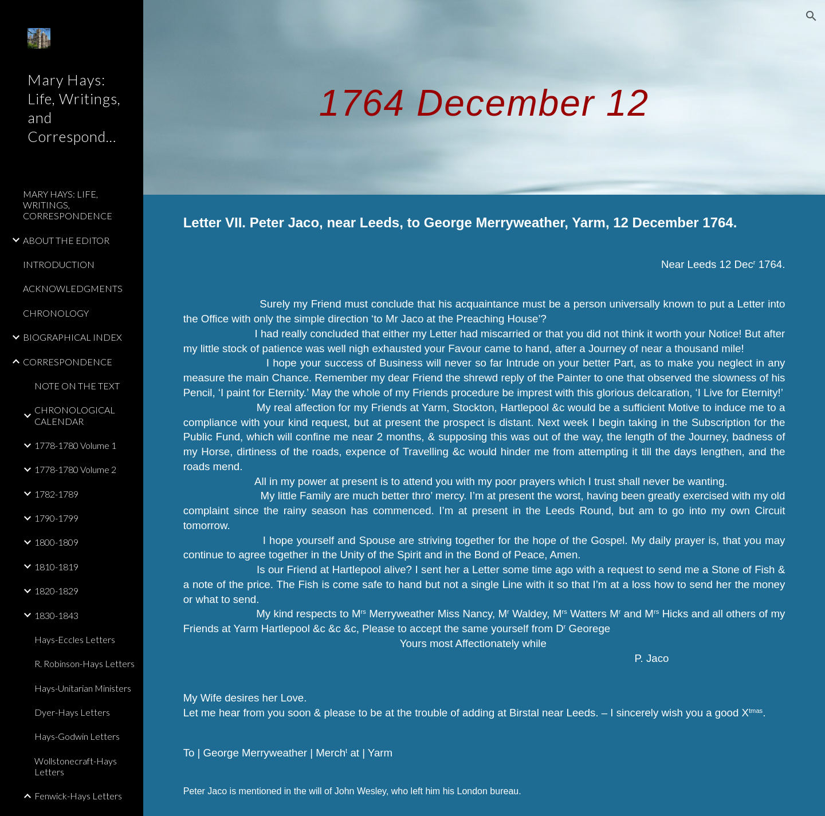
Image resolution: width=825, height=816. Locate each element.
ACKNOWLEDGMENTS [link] (73, 288)
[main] (484, 97)
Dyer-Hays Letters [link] (72, 712)
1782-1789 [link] (56, 493)
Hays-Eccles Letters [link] (74, 639)
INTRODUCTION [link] (59, 264)
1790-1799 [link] (56, 518)
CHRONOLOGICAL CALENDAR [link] (74, 415)
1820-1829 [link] (56, 590)
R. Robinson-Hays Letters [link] (84, 663)
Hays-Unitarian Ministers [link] (82, 688)
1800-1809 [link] (56, 542)
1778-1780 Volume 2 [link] (75, 469)
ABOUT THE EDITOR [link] (66, 240)
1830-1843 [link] (56, 615)
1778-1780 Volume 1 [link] (75, 445)
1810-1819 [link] (56, 566)
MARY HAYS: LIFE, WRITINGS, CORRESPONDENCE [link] (67, 205)
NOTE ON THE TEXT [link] (77, 385)
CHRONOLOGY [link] (56, 313)
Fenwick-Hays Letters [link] (78, 795)
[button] (811, 16)
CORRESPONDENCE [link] (67, 361)
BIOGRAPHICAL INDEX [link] (72, 337)
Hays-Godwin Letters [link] (77, 736)
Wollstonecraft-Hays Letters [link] (75, 766)
